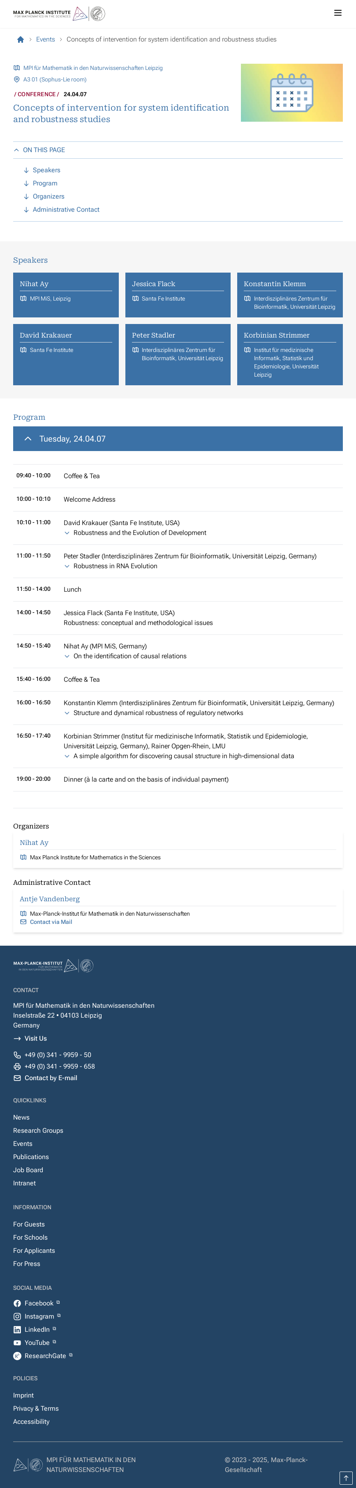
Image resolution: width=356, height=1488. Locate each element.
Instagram (40, 1316)
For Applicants (34, 1250)
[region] (178, 608)
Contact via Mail (51, 922)
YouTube (38, 1343)
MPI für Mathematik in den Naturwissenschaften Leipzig (93, 68)
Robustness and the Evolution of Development (140, 533)
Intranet (24, 1183)
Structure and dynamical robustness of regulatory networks (158, 713)
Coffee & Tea (82, 476)
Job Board (28, 1170)
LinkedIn (38, 1329)
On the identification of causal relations (130, 656)
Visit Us (36, 1038)
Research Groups (38, 1130)
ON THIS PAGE (39, 150)
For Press (26, 1264)
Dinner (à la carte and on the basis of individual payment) (146, 779)
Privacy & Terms (36, 1408)
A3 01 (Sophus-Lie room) (55, 79)
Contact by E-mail (51, 1078)
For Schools (30, 1237)
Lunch (72, 589)
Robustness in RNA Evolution (115, 566)
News (21, 1117)
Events (22, 1144)
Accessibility (31, 1422)
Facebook (40, 1303)
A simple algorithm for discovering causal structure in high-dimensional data (184, 756)
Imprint (23, 1395)
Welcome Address (90, 499)
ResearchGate (46, 1356)
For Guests (29, 1224)
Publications (31, 1157)
